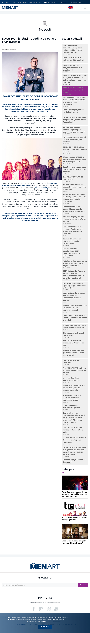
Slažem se (45, 627)
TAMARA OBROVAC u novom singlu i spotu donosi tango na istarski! (75, 130)
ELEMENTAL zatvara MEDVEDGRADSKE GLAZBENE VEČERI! (75, 398)
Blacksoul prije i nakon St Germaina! (75, 462)
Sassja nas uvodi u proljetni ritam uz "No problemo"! (75, 68)
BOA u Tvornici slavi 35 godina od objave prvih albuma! (75, 91)
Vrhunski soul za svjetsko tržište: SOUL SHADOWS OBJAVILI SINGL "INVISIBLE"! (75, 101)
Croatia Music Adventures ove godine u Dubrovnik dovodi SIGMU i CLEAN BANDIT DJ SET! (75, 451)
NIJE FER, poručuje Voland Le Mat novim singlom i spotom (75, 140)
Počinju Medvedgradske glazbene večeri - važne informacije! (75, 353)
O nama (63, 2)
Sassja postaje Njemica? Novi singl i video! (75, 112)
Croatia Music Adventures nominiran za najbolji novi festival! (75, 170)
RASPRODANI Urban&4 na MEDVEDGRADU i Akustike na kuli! (75, 371)
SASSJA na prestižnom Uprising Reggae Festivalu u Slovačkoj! (75, 286)
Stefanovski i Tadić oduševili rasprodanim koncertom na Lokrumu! (75, 210)
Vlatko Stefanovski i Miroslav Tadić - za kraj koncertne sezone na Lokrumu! (75, 231)
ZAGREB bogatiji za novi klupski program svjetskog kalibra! (75, 220)
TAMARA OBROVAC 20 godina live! (75, 179)
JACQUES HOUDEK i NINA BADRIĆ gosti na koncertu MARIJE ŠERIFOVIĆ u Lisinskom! (75, 198)
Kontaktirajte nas (76, 2)
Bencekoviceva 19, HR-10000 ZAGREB (29, 2)
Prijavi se (83, 585)
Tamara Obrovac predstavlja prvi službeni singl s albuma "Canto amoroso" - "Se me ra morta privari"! (75, 418)
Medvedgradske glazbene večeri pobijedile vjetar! (75, 327)
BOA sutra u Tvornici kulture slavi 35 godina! (75, 60)
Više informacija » (40, 621)
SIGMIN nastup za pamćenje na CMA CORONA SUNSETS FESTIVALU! (75, 253)
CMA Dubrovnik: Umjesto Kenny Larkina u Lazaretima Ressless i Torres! (75, 297)
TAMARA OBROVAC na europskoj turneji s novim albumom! (75, 188)
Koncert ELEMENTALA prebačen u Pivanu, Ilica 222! (75, 344)
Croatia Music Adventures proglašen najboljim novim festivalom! (75, 120)
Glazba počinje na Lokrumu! (75, 362)
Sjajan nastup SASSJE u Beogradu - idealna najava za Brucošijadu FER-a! (75, 160)
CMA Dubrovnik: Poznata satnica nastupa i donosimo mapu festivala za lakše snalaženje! (75, 275)
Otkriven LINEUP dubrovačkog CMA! (75, 407)
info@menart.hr (50, 2)
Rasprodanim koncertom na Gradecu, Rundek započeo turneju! (75, 388)
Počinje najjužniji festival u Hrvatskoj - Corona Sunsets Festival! (75, 308)
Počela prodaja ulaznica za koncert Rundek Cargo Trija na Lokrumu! (75, 264)
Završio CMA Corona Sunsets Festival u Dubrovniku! (75, 242)
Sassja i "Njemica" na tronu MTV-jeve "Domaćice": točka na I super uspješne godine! (75, 79)
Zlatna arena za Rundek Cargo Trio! (75, 335)
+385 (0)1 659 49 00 (8, 2)
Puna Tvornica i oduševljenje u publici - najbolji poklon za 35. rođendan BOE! (75, 49)
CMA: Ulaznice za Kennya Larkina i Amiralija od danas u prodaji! (75, 318)
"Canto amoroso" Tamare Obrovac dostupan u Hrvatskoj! (75, 441)
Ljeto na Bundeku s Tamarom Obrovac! (75, 380)
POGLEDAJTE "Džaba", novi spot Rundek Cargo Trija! (75, 431)
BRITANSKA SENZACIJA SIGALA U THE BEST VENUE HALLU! (75, 150)
